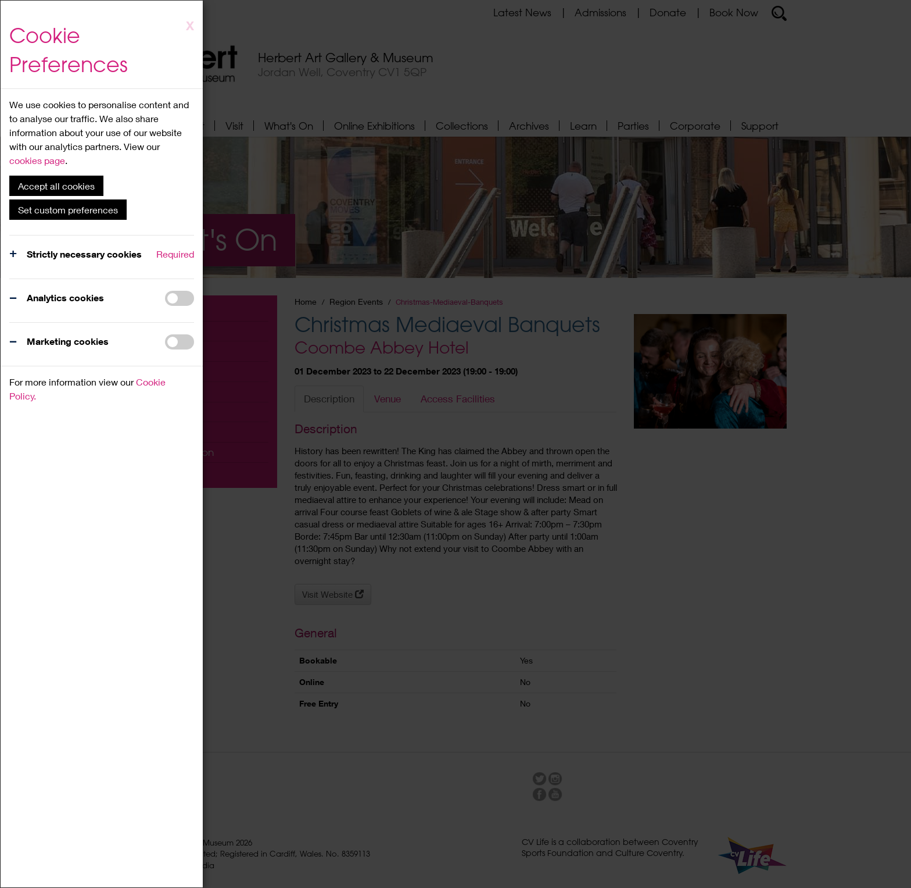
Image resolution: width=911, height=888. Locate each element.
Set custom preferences (68, 209)
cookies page (37, 160)
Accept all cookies (56, 185)
